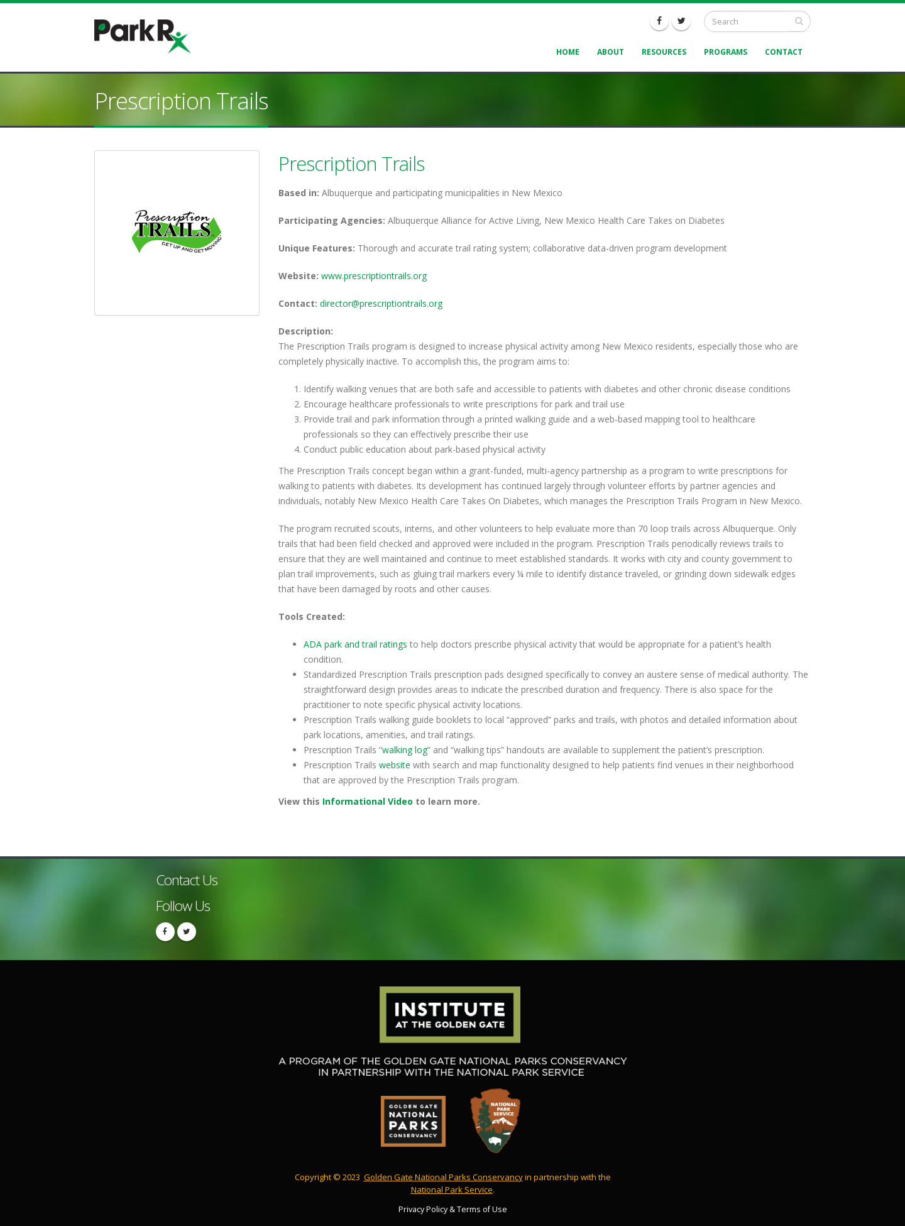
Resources (664, 52)
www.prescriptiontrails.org (374, 276)
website (394, 765)
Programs (725, 52)
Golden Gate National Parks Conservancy (443, 1177)
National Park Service (452, 1189)
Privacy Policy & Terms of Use (452, 1209)
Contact (784, 52)
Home (567, 52)
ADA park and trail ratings (355, 644)
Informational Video (367, 801)
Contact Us (186, 880)
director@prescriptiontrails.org (381, 303)
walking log (404, 750)
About (610, 52)
